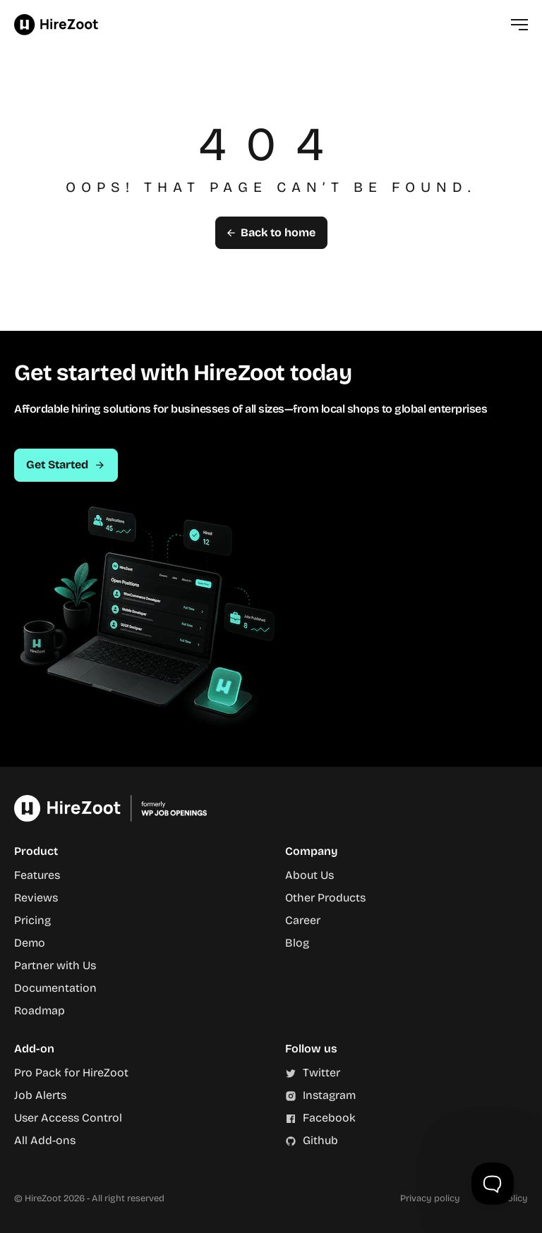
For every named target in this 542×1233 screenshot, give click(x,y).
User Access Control (68, 1117)
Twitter (321, 1072)
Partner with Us (55, 965)
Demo (29, 942)
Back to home (271, 232)
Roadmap (39, 1010)
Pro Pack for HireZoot (71, 1072)
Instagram (329, 1095)
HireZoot (56, 24)
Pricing (32, 920)
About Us (309, 875)
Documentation (55, 988)
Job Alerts (40, 1095)
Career (302, 920)
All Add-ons (45, 1140)
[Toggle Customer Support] (492, 1183)
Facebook (329, 1117)
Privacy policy (430, 1198)
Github (320, 1140)
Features (37, 875)
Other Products (325, 897)
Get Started (66, 464)
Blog (297, 942)
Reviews (36, 897)
